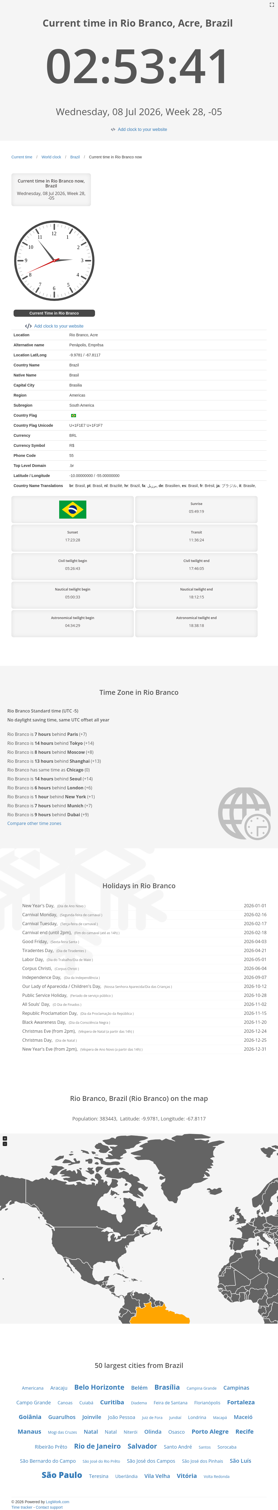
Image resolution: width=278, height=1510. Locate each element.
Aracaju (58, 1388)
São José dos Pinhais (202, 1461)
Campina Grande (201, 1388)
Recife (244, 1431)
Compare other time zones (34, 823)
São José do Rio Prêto (101, 1461)
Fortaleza (241, 1402)
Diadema (139, 1402)
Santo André (178, 1446)
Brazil (75, 157)
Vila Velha (157, 1476)
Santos (205, 1447)
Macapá (220, 1417)
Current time (21, 157)
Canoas (65, 1403)
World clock (51, 157)
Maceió (243, 1417)
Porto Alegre (210, 1431)
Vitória (187, 1475)
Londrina (197, 1417)
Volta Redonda (216, 1476)
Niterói (130, 1432)
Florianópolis (207, 1403)
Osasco (176, 1432)
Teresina (99, 1476)
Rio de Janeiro (97, 1446)
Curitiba (112, 1402)
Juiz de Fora (152, 1417)
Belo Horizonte (99, 1387)
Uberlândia (126, 1476)
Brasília (167, 1387)
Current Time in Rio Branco (54, 313)
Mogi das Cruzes (62, 1432)
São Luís (240, 1460)
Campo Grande (33, 1402)
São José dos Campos (151, 1461)
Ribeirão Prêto (51, 1446)
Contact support (49, 1507)
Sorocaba (226, 1447)
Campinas (236, 1387)
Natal (91, 1431)
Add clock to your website (142, 129)
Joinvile (91, 1417)
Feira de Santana (171, 1403)
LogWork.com (57, 1502)
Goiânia (30, 1416)
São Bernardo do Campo (48, 1461)
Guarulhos (61, 1417)
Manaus (29, 1431)
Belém (139, 1387)
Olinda (153, 1431)
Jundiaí (175, 1417)
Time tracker (21, 1507)
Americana (33, 1388)
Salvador (142, 1446)
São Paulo (62, 1474)
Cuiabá (86, 1403)
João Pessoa (121, 1417)
